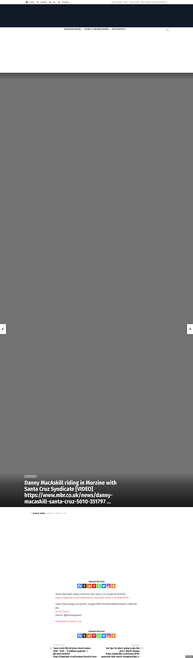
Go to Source (62, 611)
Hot (54, 2)
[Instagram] (108, 586)
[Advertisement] (96, 52)
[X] (84, 586)
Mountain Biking (72, 29)
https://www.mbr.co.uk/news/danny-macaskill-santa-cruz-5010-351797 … (93, 597)
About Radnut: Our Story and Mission (154, 2)
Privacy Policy (134, 2)
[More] (113, 586)
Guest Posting (117, 2)
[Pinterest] (94, 586)
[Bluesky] (104, 586)
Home (125, 2)
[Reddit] (89, 586)
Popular (43, 2)
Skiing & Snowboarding (96, 29)
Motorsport (118, 29)
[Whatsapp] (99, 586)
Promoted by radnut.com (68, 621)
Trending (65, 2)
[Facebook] (79, 586)
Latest (31, 2)
